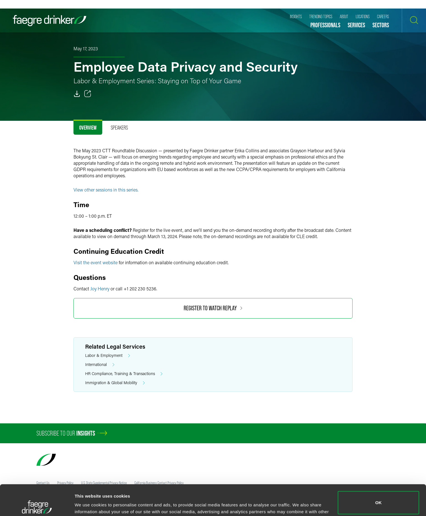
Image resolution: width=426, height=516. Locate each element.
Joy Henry (99, 289)
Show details (88, 503)
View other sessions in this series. (105, 190)
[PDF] (76, 93)
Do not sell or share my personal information (378, 497)
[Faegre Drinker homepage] (49, 20)
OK (378, 472)
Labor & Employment (107, 356)
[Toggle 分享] (87, 93)
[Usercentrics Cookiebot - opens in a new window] (37, 505)
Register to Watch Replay (213, 308)
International (99, 365)
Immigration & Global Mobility (115, 383)
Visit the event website (95, 262)
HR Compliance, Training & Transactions (124, 374)
